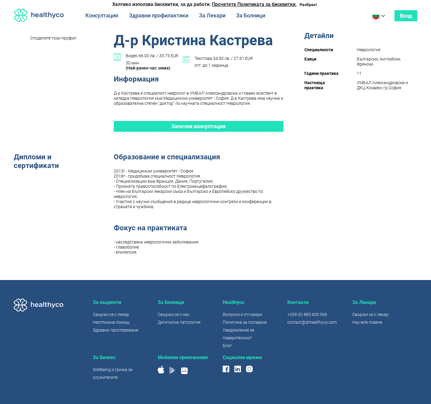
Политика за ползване (245, 322)
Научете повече (367, 322)
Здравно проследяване (115, 330)
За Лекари (212, 15)
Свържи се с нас (173, 314)
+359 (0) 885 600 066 (307, 314)
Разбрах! (308, 4)
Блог (227, 345)
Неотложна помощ (111, 322)
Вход (406, 16)
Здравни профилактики (158, 15)
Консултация (101, 15)
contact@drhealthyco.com (312, 322)
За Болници (250, 15)
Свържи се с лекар (111, 314)
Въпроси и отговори (242, 314)
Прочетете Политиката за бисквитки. (254, 4)
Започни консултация (198, 126)
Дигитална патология (179, 322)
